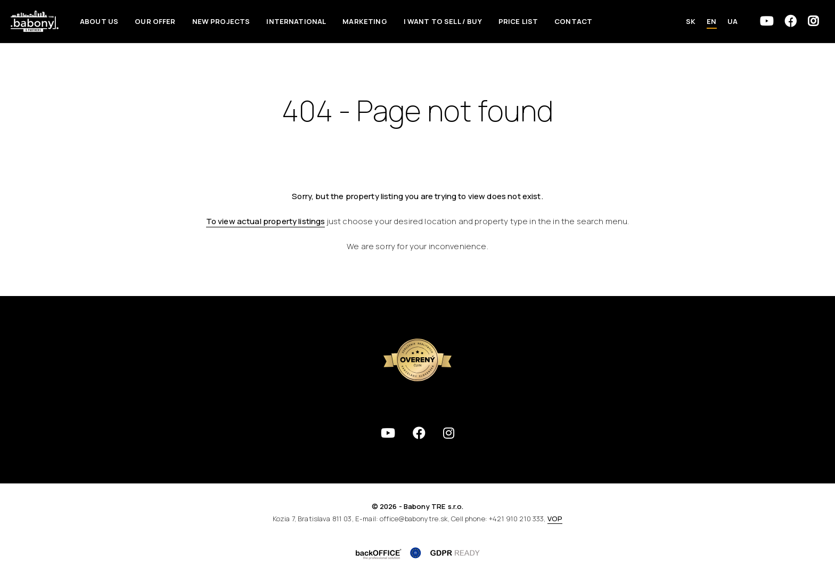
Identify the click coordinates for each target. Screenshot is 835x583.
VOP (554, 518)
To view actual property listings (265, 221)
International (296, 21)
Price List (518, 21)
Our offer (155, 21)
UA (732, 21)
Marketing (364, 21)
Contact (573, 21)
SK (690, 21)
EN (711, 21)
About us (99, 21)
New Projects (221, 21)
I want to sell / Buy (443, 21)
